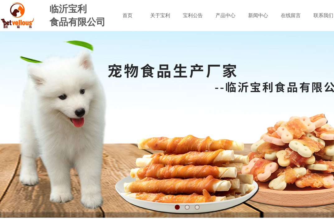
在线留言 (291, 15)
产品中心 (225, 15)
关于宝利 (160, 15)
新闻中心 (258, 15)
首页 (127, 15)
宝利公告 (193, 15)
